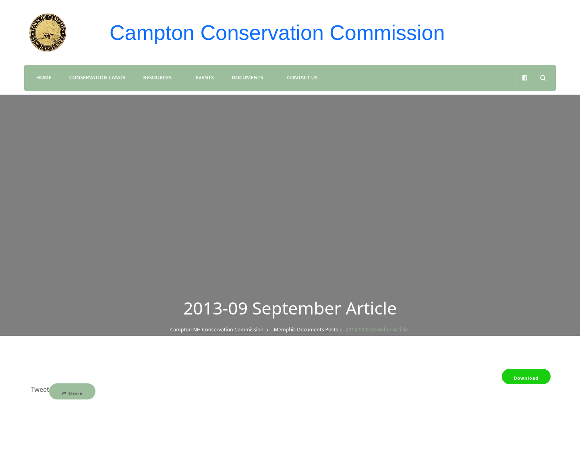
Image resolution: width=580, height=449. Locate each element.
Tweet (40, 389)
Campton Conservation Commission (277, 32)
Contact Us (302, 77)
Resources (157, 77)
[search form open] (543, 78)
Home (44, 77)
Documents (247, 77)
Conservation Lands (97, 77)
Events (204, 77)
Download (526, 378)
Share (72, 393)
